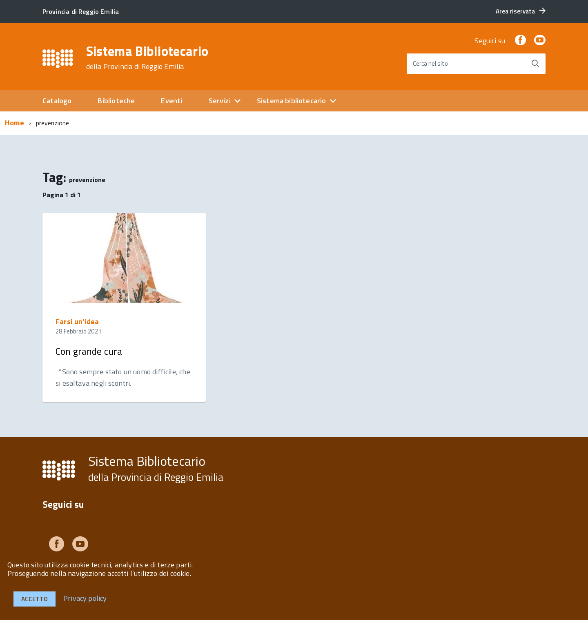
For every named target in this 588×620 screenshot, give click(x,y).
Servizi (220, 100)
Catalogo (56, 100)
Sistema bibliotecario (291, 100)
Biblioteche (116, 100)
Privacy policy (85, 597)
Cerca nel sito (430, 63)
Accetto (34, 599)
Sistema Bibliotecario (147, 57)
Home (14, 122)
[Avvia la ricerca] (535, 63)
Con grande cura (89, 351)
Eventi (171, 100)
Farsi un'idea (77, 321)
